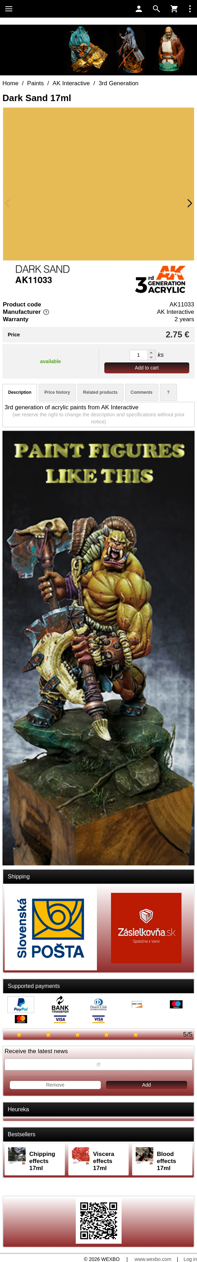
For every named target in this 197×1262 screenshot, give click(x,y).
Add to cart (147, 368)
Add (146, 1085)
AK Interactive (175, 312)
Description (19, 392)
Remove (55, 1085)
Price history (57, 392)
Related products (100, 392)
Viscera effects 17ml (103, 1161)
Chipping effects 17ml (42, 1161)
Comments (142, 392)
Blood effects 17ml (166, 1161)
